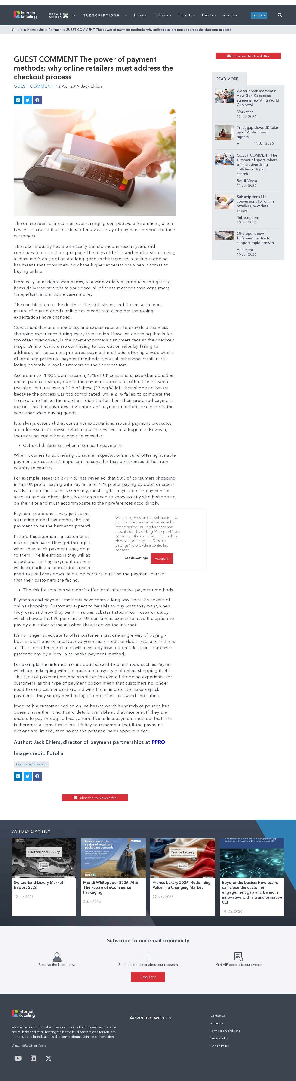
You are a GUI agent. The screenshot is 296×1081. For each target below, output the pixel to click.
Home (31, 29)
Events (209, 15)
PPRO (158, 742)
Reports (186, 15)
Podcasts (162, 15)
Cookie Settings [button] (136, 558)
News (140, 15)
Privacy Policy (219, 1038)
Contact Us (217, 1015)
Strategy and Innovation (31, 764)
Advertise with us (150, 1017)
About (230, 15)
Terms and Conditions (225, 1030)
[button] (280, 15)
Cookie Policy (219, 1045)
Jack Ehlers (92, 86)
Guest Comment (51, 29)
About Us (216, 1023)
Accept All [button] (162, 558)
